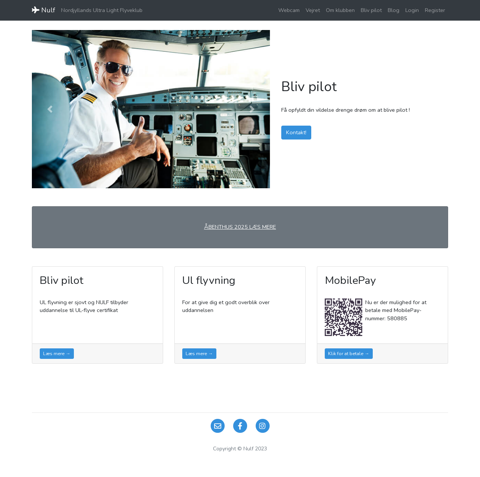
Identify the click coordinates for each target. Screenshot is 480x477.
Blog (393, 10)
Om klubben (340, 10)
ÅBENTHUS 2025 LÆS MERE (240, 227)
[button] (50, 109)
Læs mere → (56, 353)
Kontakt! (296, 132)
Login (412, 10)
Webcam (289, 10)
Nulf (43, 10)
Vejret (313, 10)
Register (435, 10)
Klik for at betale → (348, 353)
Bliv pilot (371, 10)
